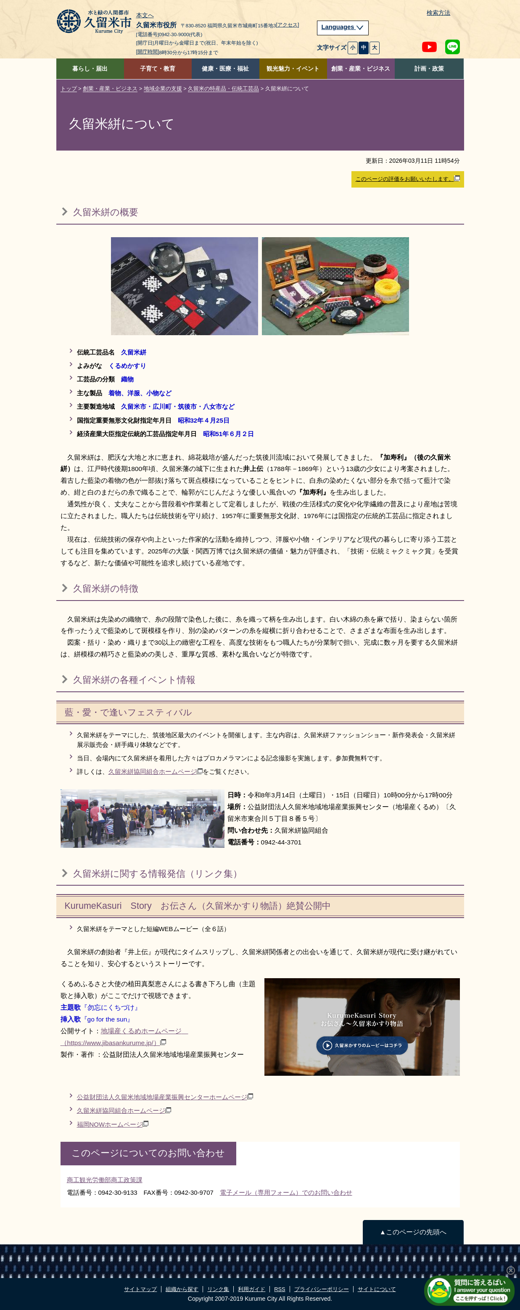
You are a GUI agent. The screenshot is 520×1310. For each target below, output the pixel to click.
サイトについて (377, 1289)
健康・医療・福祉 (225, 69)
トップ (69, 88)
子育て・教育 (157, 69)
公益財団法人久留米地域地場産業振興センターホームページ (165, 1097)
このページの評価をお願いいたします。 (408, 178)
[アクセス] (287, 25)
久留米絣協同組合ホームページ (155, 771)
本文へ (145, 16)
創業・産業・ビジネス (360, 69)
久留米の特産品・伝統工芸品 (223, 88)
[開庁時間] (147, 52)
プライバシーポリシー (321, 1289)
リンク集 (218, 1289)
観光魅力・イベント (293, 69)
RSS (279, 1289)
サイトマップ (140, 1289)
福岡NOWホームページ (113, 1124)
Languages (343, 27)
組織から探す (182, 1289)
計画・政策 (429, 69)
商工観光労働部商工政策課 (105, 1179)
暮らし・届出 (90, 69)
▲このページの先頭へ (413, 1232)
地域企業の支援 (163, 88)
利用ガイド (251, 1289)
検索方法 (438, 13)
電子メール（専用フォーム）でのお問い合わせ (286, 1192)
